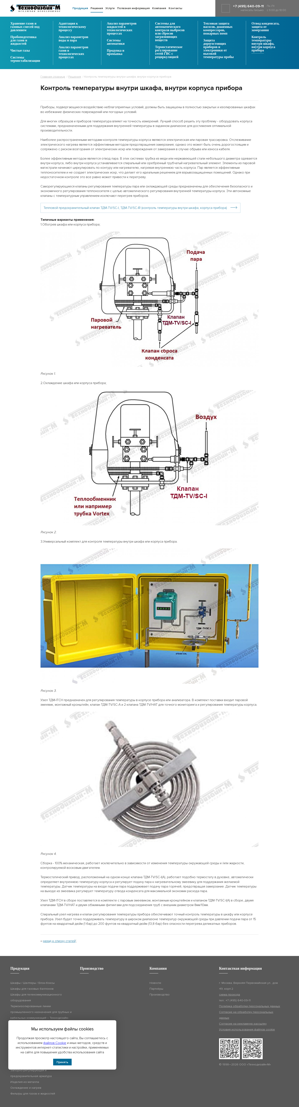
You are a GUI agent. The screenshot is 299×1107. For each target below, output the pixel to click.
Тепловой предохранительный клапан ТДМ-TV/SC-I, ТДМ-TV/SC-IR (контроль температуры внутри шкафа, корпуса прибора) (135, 208)
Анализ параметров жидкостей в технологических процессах (122, 28)
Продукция (80, 8)
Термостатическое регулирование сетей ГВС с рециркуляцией (169, 52)
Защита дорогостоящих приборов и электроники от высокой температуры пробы (218, 49)
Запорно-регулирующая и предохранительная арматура (31, 1073)
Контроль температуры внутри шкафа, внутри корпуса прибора (263, 43)
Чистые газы (20, 50)
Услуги (110, 8)
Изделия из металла (24, 1082)
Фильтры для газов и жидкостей (32, 1093)
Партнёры (156, 988)
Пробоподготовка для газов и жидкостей (23, 40)
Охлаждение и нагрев (25, 1088)
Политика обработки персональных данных (249, 1006)
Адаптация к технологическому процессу (72, 27)
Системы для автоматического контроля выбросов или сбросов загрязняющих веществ (170, 32)
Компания (159, 8)
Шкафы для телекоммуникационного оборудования (36, 997)
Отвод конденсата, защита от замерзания (265, 27)
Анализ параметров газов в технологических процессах (73, 52)
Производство (160, 994)
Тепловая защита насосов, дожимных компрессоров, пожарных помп (218, 28)
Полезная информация (133, 8)
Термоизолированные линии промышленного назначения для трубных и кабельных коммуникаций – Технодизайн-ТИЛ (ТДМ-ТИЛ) (41, 1014)
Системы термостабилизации (25, 59)
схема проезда (229, 994)
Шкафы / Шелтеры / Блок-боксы (32, 983)
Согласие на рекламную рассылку (243, 1023)
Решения (97, 8)
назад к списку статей (59, 941)
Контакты (175, 8)
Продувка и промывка (115, 52)
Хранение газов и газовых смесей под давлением (24, 27)
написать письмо (252, 10)
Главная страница (52, 76)
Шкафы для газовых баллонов (32, 988)
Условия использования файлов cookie (247, 1029)
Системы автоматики (116, 42)
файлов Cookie (54, 1043)
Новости (155, 983)
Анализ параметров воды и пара (73, 38)
